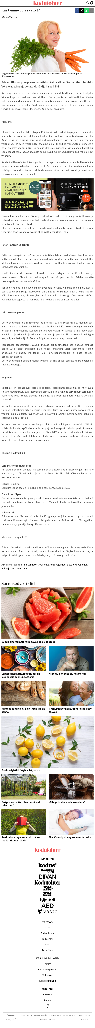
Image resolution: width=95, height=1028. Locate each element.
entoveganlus (57, 564)
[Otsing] (88, 3)
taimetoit (33, 564)
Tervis (47, 927)
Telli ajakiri (47, 975)
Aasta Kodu (47, 950)
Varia (47, 944)
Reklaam (47, 994)
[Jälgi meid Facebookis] (47, 1006)
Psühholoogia (47, 933)
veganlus (44, 564)
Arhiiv (48, 963)
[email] (91, 10)
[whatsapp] (86, 10)
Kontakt (47, 1000)
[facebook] (77, 10)
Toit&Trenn (47, 938)
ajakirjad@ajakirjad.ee (55, 1015)
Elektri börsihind (47, 980)
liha (25, 564)
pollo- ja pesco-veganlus (14, 568)
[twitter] (81, 10)
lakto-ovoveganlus (76, 564)
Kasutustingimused (47, 969)
